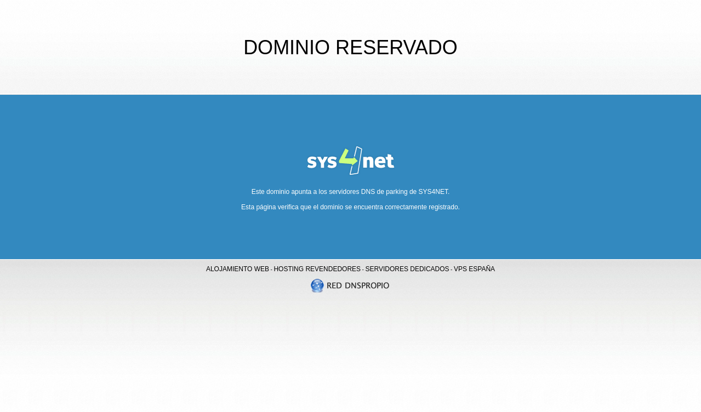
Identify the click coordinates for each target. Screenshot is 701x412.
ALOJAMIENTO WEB (237, 269)
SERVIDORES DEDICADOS (407, 269)
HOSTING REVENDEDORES (317, 269)
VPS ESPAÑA (474, 269)
